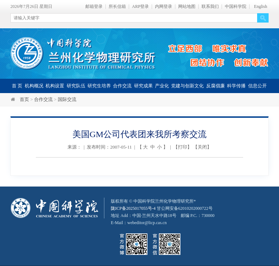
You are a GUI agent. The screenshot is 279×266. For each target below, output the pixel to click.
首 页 (17, 85)
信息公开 (257, 85)
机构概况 (34, 85)
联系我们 (210, 6)
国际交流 (67, 99)
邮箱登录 (94, 6)
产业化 (162, 85)
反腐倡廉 (215, 85)
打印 (182, 147)
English (260, 6)
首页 (24, 99)
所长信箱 (117, 6)
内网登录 (163, 6)
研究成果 (143, 85)
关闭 (202, 147)
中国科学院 (235, 6)
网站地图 (186, 6)
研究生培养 (99, 85)
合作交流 (122, 85)
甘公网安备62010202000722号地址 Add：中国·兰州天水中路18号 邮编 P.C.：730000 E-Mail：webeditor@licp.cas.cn (162, 215)
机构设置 (55, 85)
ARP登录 (140, 6)
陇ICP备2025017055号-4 (133, 208)
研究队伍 (76, 85)
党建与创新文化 (187, 85)
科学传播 (236, 85)
